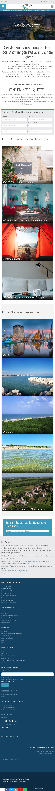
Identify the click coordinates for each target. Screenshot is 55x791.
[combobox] (14, 119)
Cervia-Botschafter (6, 705)
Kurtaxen (4, 573)
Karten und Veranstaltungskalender (11, 633)
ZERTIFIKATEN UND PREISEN (34, 788)
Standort (5, 116)
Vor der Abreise (5, 598)
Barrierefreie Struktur (33, 123)
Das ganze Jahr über (7, 600)
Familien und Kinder (7, 588)
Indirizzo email (5, 671)
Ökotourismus (5, 611)
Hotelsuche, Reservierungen (45, 751)
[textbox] (27, 531)
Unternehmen (5, 613)
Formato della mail (12, 678)
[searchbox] (14, 119)
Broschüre (4, 631)
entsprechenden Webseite (33, 561)
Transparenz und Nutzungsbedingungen (13, 660)
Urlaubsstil (30, 129)
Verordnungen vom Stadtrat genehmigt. (14, 571)
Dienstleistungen (7, 123)
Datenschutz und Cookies (9, 656)
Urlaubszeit (5, 129)
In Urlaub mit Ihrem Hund (8, 595)
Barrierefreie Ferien (7, 593)
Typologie (30, 116)
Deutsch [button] (46, 2)
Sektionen (4, 1)
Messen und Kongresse (8, 618)
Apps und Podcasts (7, 638)
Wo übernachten (6, 586)
